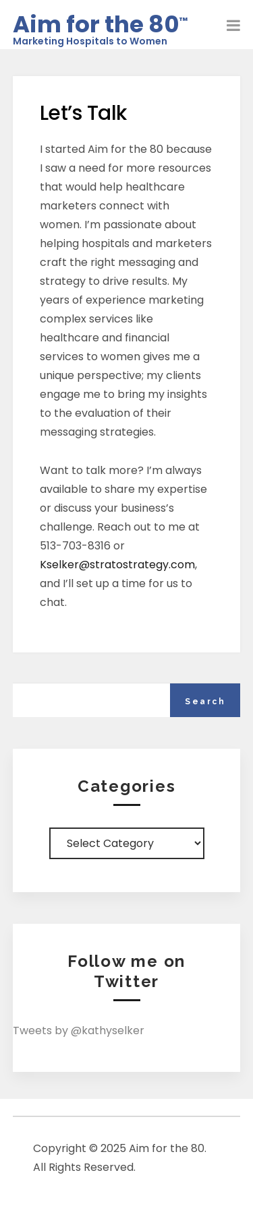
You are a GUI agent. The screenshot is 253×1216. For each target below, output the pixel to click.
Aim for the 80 (100, 21)
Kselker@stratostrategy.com (117, 564)
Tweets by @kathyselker (78, 1030)
